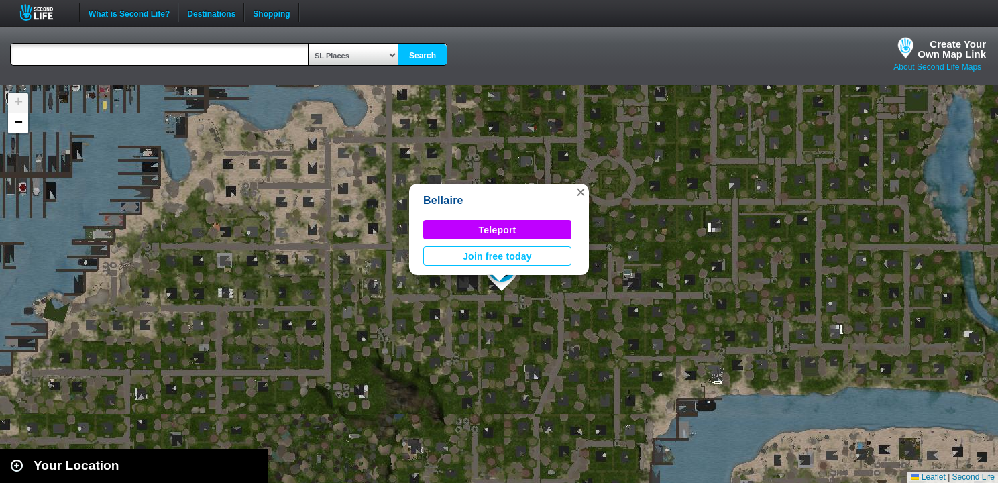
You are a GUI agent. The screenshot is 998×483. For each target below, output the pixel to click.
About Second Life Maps (937, 67)
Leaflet (928, 477)
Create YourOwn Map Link (952, 49)
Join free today (497, 256)
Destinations (211, 12)
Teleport (497, 230)
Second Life (44, 12)
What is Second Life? (129, 12)
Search (422, 55)
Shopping (271, 12)
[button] (581, 192)
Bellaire (443, 200)
